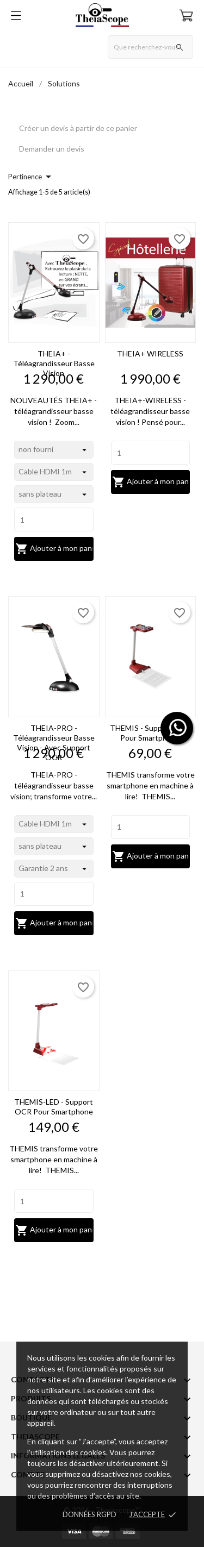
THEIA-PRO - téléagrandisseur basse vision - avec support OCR (54, 742)
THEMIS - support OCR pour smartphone (150, 732)
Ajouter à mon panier (54, 548)
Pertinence (31, 176)
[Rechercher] (150, 47)
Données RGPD (89, 1514)
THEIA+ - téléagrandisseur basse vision (54, 363)
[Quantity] (54, 519)
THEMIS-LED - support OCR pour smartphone (53, 1106)
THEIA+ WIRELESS (150, 353)
